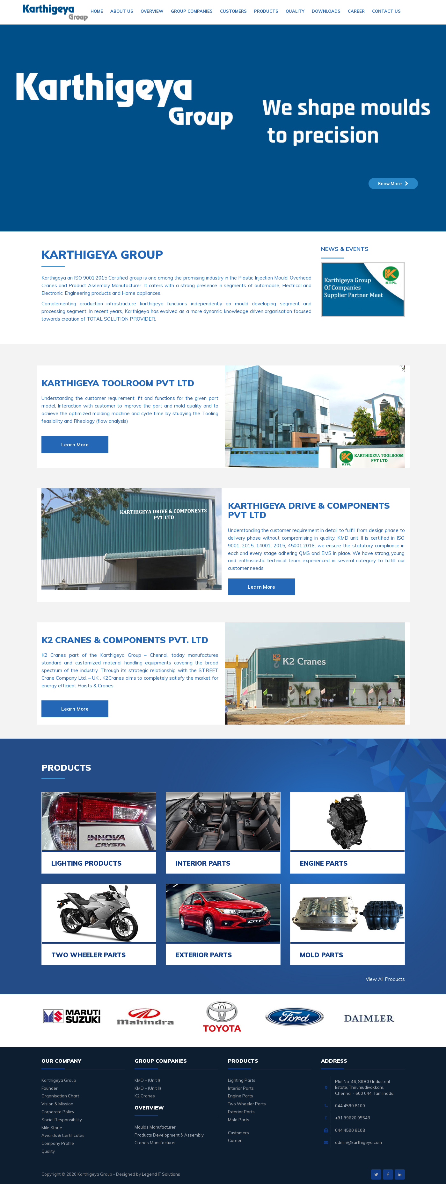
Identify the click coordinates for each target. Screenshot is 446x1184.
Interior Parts (241, 1088)
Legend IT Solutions (161, 1174)
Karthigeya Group (58, 1080)
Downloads (326, 11)
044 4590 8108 (350, 1130)
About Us (121, 11)
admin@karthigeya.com (358, 1142)
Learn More (75, 445)
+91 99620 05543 (352, 1117)
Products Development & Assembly (169, 1135)
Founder (49, 1088)
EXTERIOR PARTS (204, 955)
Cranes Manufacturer (155, 1142)
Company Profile (57, 1143)
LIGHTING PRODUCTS (86, 863)
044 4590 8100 (350, 1105)
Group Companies (192, 11)
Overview (152, 11)
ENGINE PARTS (323, 863)
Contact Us (386, 11)
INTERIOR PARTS (203, 863)
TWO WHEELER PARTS (88, 955)
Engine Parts (240, 1095)
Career (356, 11)
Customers (233, 11)
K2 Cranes (145, 1095)
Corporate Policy (57, 1111)
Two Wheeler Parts (247, 1103)
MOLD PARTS (321, 955)
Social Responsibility (61, 1119)
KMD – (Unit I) (147, 1080)
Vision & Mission (57, 1103)
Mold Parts (238, 1119)
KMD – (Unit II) (148, 1088)
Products (266, 11)
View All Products (385, 979)
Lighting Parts (241, 1080)
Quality (295, 11)
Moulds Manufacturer (155, 1127)
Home (97, 11)
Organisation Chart (60, 1095)
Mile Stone (51, 1127)
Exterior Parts (241, 1111)
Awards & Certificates (62, 1135)
